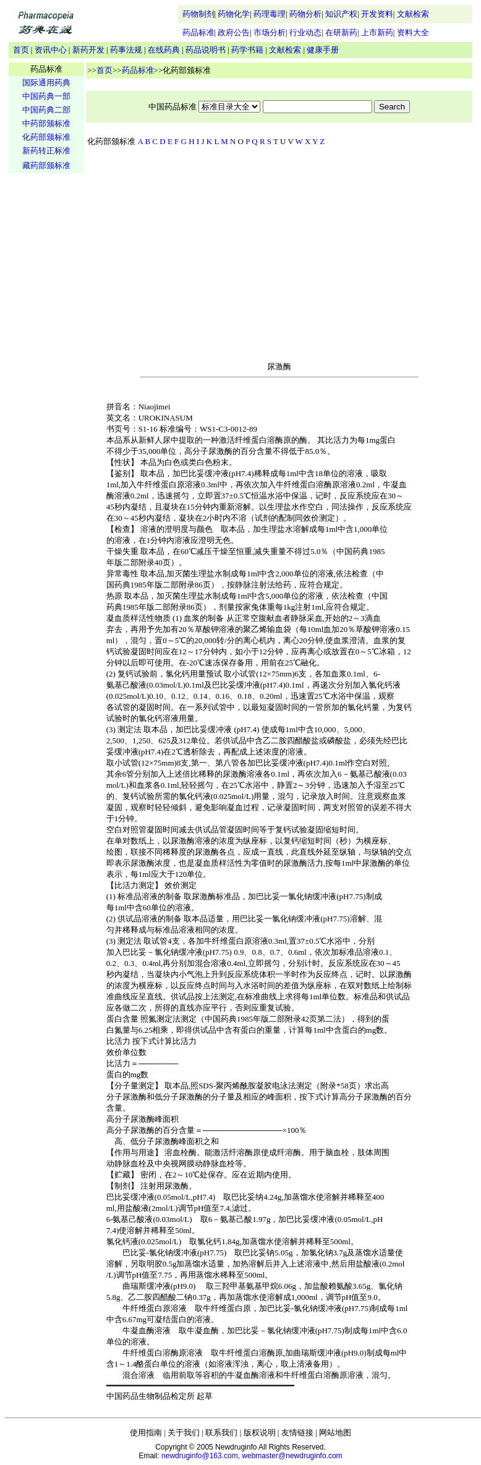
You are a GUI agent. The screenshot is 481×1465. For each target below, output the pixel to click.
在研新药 (341, 32)
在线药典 (164, 49)
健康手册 (323, 49)
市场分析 (269, 32)
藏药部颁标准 (46, 165)
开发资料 (377, 14)
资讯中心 (51, 49)
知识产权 (341, 14)
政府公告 (234, 32)
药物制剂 (198, 14)
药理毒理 (269, 14)
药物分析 (305, 14)
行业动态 (305, 32)
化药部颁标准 (46, 137)
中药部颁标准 (46, 123)
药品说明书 (205, 49)
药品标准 (198, 32)
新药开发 (88, 49)
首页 (21, 49)
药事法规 (126, 49)
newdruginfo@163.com (199, 1455)
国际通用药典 (46, 82)
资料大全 (413, 32)
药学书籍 (247, 49)
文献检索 (413, 14)
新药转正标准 (46, 150)
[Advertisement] (46, 368)
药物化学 (234, 14)
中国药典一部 (46, 96)
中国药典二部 (46, 109)
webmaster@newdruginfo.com (292, 1455)
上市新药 (377, 32)
